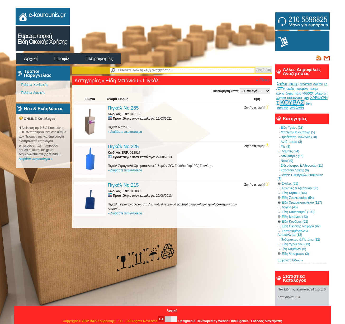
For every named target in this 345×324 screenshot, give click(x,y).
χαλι (306, 98)
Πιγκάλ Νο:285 (123, 108)
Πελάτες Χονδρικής (34, 85)
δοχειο (289, 93)
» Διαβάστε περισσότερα (125, 132)
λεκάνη (282, 84)
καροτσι (308, 93)
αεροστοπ (306, 84)
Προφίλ (61, 58)
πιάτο (298, 93)
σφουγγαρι (294, 98)
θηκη (308, 103)
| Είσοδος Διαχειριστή (265, 321)
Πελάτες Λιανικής (33, 93)
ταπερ (293, 84)
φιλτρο (318, 93)
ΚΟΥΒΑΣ (292, 102)
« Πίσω (263, 80)
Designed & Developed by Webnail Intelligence (203, 321)
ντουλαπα (297, 108)
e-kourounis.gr (47, 14)
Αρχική (31, 58)
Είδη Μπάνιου (121, 80)
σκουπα (282, 108)
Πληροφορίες (99, 58)
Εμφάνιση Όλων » (290, 260)
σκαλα (290, 89)
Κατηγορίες (88, 80)
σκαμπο (318, 84)
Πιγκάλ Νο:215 (123, 185)
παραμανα (301, 89)
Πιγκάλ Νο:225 (123, 146)
